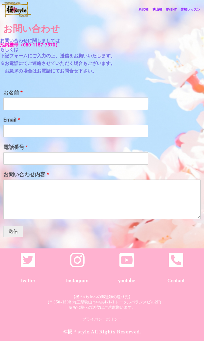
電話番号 (15, 147)
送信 (13, 231)
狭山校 (157, 9)
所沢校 (143, 9)
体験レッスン (190, 9)
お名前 (13, 93)
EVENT (171, 9)
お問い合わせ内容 (26, 174)
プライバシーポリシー (102, 319)
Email (11, 120)
